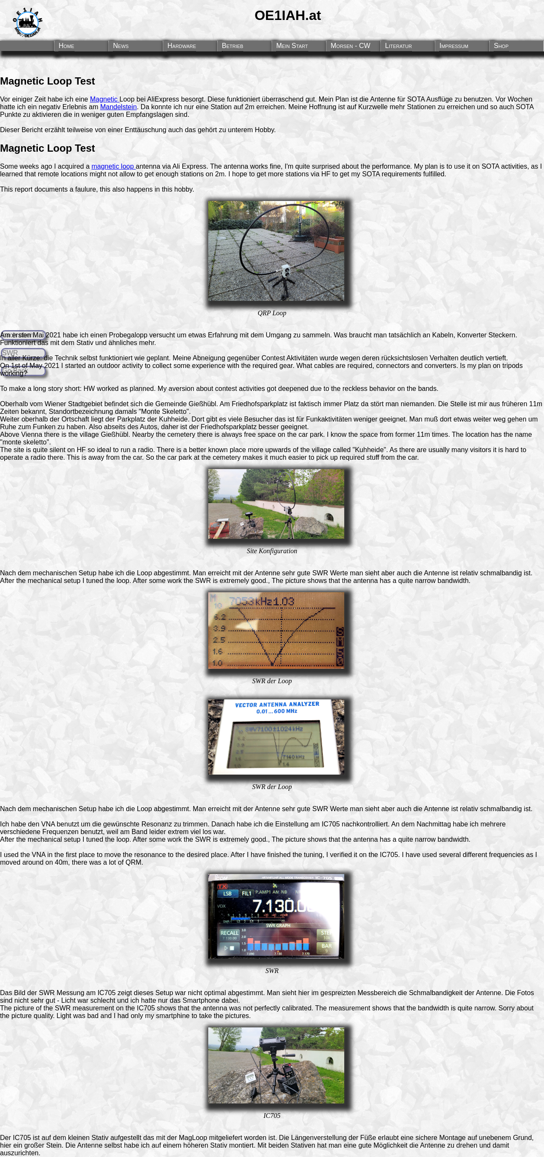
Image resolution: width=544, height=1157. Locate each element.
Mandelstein (118, 106)
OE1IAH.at (288, 15)
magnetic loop (113, 166)
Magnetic (104, 99)
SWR (320, 573)
